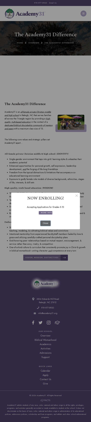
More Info (46, 212)
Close (45, 223)
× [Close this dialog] (76, 196)
